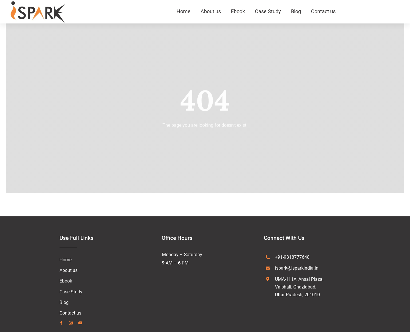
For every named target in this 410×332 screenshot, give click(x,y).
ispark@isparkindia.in (296, 268)
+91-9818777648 (292, 257)
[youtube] (80, 323)
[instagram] (71, 323)
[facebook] (61, 323)
